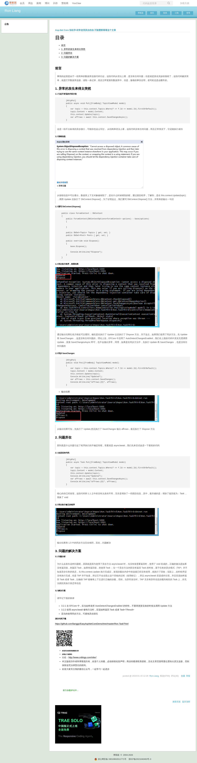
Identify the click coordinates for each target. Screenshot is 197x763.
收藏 (183, 676)
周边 (30, 3)
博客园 (140, 13)
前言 (63, 45)
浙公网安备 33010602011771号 (110, 759)
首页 (152, 13)
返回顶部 (186, 702)
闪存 (55, 3)
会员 (22, 3)
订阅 (177, 13)
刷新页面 (177, 702)
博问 (47, 3)
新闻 (38, 3)
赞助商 (64, 3)
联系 (165, 13)
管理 (188, 13)
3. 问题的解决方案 (70, 57)
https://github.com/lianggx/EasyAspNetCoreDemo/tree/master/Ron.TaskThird (91, 624)
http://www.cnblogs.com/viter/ (82, 657)
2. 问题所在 (66, 53)
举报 (188, 676)
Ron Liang (12, 11)
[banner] (9, 3)
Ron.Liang (154, 676)
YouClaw (76, 3)
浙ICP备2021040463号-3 (140, 759)
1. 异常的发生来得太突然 (73, 49)
